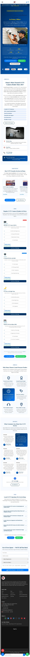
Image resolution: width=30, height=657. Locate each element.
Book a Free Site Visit (10, 201)
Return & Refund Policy (23, 596)
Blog (2, 594)
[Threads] (16, 620)
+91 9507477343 (16, 5)
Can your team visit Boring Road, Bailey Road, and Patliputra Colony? (15, 513)
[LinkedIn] (19, 620)
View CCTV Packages (15, 63)
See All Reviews (15, 486)
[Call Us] (2, 654)
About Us (21, 594)
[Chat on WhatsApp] (27, 654)
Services (21, 593)
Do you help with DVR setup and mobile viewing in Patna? (15, 527)
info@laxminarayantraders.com (7, 611)
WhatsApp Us (21, 60)
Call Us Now (10, 539)
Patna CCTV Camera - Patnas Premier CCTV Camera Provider (12, 625)
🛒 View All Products (9, 357)
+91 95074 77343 (9, 153)
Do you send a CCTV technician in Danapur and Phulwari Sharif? (15, 518)
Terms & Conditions (5, 596)
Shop (11, 593)
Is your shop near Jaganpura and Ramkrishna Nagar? (15, 522)
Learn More (5, 195)
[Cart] (28, 2)
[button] (2, 650)
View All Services (21, 201)
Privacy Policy (13, 596)
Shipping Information (5, 598)
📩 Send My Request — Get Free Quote (15, 571)
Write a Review (4, 599)
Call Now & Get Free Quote (11, 60)
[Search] (24, 655)
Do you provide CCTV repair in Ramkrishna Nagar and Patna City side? (15, 532)
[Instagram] (11, 620)
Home (3, 593)
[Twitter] (14, 620)
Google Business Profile (23, 598)
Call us (24, 352)
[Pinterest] (24, 620)
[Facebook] (8, 620)
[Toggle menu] (2, 2)
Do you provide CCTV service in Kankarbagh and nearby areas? (15, 508)
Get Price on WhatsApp (15, 249)
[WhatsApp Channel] (5, 620)
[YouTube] (22, 620)
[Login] (26, 2)
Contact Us (12, 594)
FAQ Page (12, 598)
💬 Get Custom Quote (21, 357)
